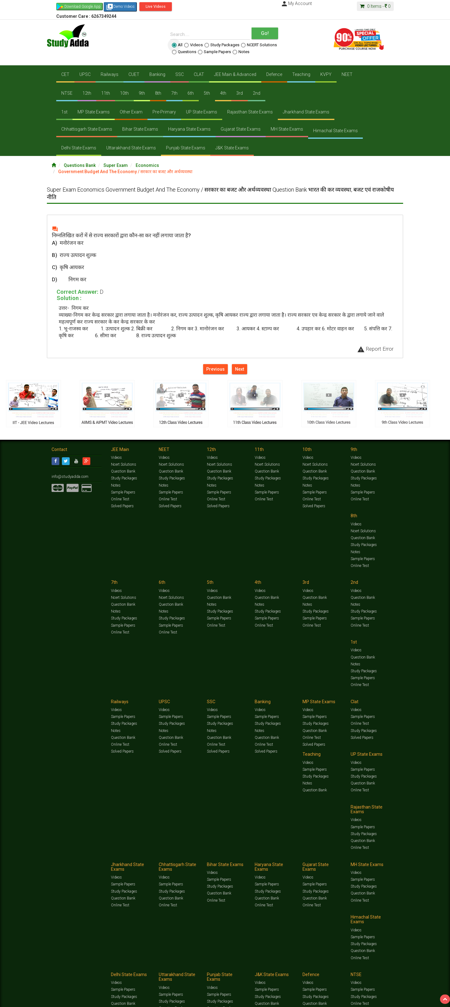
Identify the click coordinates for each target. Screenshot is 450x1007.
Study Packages (221, 45)
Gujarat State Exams (241, 129)
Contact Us (61, 862)
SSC (179, 74)
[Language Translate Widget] (30, 872)
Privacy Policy (252, 862)
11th (105, 93)
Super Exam (115, 165)
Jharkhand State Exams (306, 111)
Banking (157, 74)
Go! (265, 33)
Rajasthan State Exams (250, 111)
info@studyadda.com (70, 476)
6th (191, 93)
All (177, 45)
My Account (296, 3)
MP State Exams (94, 111)
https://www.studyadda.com (112, 856)
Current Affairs (322, 856)
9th (142, 93)
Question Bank (123, 471)
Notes (240, 51)
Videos (193, 45)
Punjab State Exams (185, 147)
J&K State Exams (232, 147)
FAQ (158, 862)
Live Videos (156, 6)
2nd (256, 93)
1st (64, 111)
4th (223, 93)
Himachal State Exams (335, 130)
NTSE (66, 93)
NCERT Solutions (259, 45)
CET (65, 74)
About (87, 862)
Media (99, 862)
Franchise (231, 862)
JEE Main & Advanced (235, 74)
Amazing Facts (363, 856)
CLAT (199, 74)
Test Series (184, 856)
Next (239, 369)
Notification (115, 862)
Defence (274, 74)
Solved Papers (122, 506)
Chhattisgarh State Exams (86, 129)
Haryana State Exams (189, 129)
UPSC (85, 74)
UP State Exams (201, 111)
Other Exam (131, 111)
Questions (184, 51)
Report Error (375, 349)
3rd (239, 93)
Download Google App (82, 6)
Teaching (301, 74)
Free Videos (386, 856)
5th (207, 93)
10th (124, 93)
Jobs (76, 862)
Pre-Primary (164, 111)
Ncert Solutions (123, 464)
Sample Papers (214, 51)
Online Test (120, 499)
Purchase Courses (207, 862)
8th (158, 93)
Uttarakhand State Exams (131, 147)
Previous (215, 369)
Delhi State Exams (78, 147)
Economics (147, 165)
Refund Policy (275, 862)
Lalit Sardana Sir (177, 862)
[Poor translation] (23, 913)
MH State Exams (287, 129)
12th (86, 93)
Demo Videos (120, 7)
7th (174, 93)
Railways (109, 74)
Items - (375, 6)
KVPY (326, 74)
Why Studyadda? (139, 862)
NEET (347, 74)
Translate (39, 878)
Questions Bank (80, 165)
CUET (133, 74)
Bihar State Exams (140, 129)
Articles (343, 856)
